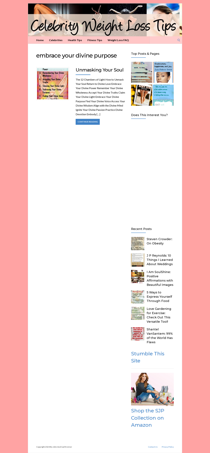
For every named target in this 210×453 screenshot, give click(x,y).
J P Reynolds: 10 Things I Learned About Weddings (160, 260)
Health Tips (75, 40)
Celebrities (56, 40)
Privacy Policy (168, 447)
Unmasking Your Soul (99, 70)
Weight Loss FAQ (118, 40)
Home (40, 40)
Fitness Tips (94, 40)
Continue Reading (88, 121)
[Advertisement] (152, 172)
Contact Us (153, 447)
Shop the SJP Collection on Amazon (147, 418)
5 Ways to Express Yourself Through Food (159, 297)
